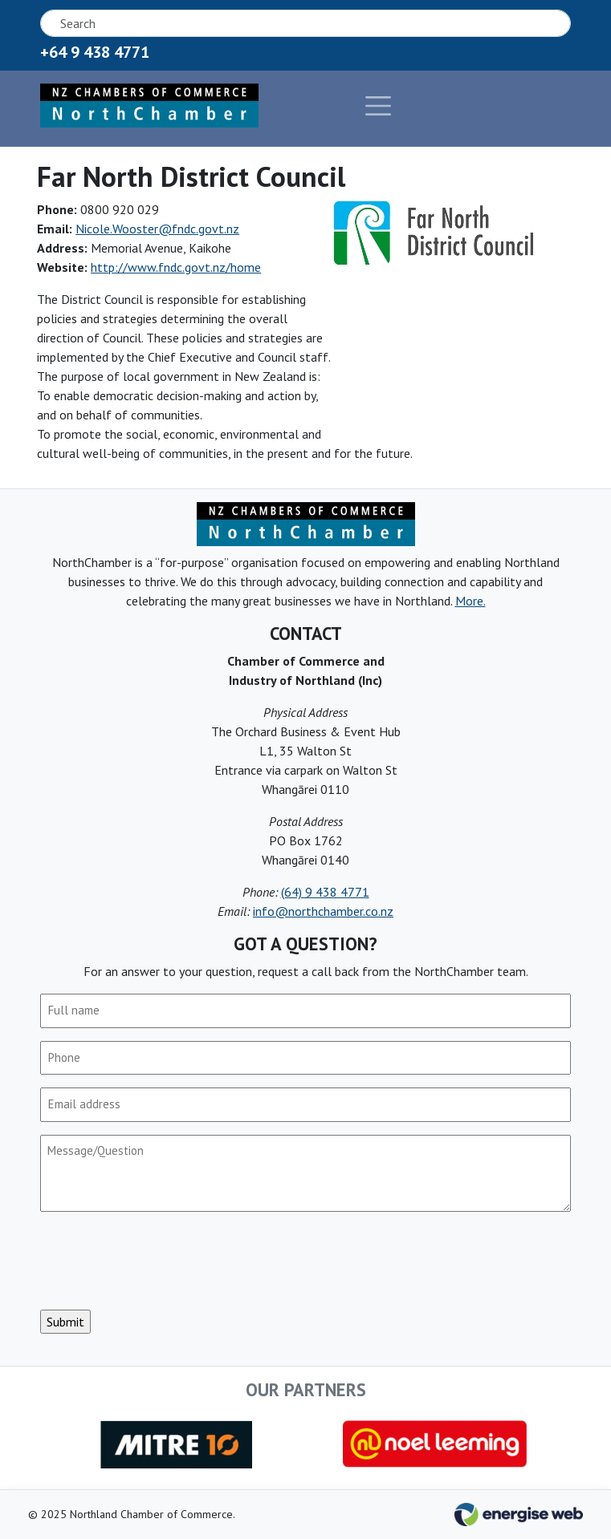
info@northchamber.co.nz (323, 911)
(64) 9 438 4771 (325, 892)
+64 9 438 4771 (94, 52)
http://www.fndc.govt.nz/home (176, 267)
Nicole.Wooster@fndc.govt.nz (157, 229)
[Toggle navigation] (328, 106)
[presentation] (162, 1260)
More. (470, 601)
